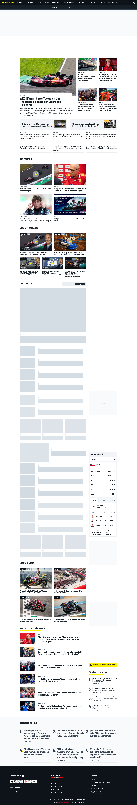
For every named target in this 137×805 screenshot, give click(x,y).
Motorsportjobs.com (56, 786)
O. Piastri (98, 521)
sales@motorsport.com (98, 788)
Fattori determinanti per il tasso (96, 532)
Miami (98, 464)
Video (84, 7)
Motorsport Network (63, 802)
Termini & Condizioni (55, 799)
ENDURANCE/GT (69, 3)
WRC (46, 3)
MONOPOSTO (56, 3)
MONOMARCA (83, 3)
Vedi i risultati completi (109, 532)
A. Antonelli (98, 516)
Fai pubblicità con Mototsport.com (101, 782)
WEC (39, 3)
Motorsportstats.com (57, 792)
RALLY (93, 3)
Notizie (71, 7)
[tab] (68, 284)
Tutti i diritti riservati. (78, 802)
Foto (78, 7)
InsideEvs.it (54, 780)
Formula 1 (20, 3)
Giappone (101, 506)
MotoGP (30, 3)
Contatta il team (96, 785)
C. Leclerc (98, 525)
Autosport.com (55, 789)
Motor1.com (54, 783)
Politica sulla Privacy (80, 799)
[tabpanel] (53, 422)
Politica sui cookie (67, 799)
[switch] (113, 494)
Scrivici (93, 779)
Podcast (63, 7)
